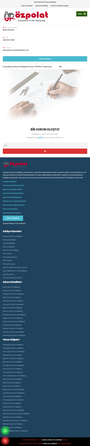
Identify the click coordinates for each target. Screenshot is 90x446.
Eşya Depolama (8, 274)
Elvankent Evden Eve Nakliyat (13, 332)
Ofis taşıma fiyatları (10, 209)
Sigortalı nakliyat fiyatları (12, 189)
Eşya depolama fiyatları (12, 213)
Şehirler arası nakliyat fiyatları (14, 201)
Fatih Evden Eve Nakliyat (12, 297)
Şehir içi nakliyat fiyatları (12, 197)
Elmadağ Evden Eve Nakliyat (13, 400)
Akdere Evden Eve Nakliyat (12, 308)
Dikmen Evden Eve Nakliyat (13, 311)
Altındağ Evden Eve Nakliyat (13, 345)
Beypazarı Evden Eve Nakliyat (13, 389)
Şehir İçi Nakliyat (27, 6)
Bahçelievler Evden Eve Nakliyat (14, 315)
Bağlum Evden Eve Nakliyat (13, 318)
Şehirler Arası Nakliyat (11, 250)
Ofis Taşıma (7, 254)
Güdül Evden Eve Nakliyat (12, 407)
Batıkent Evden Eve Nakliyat (13, 328)
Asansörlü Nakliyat (41, 6)
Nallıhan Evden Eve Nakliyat (13, 424)
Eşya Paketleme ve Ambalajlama (15, 271)
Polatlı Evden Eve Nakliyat (12, 427)
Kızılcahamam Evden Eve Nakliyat (15, 420)
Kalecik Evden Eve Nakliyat (12, 417)
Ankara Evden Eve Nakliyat (12, 236)
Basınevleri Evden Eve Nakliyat (14, 321)
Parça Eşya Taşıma (10, 257)
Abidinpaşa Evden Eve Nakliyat (14, 335)
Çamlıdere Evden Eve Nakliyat (14, 393)
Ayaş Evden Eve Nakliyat (12, 383)
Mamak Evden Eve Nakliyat (13, 362)
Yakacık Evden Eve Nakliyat (13, 372)
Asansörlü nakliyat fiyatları (13, 193)
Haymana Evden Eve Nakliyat (13, 410)
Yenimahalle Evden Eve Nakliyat (14, 376)
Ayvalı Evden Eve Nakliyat (12, 290)
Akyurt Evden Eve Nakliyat (12, 379)
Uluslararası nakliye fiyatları (14, 205)
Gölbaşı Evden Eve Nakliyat (12, 355)
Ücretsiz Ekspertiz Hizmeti (12, 278)
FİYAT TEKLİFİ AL (12, 218)
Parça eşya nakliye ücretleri (13, 185)
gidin (40, 137)
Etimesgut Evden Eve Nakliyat (14, 351)
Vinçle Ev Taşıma (9, 264)
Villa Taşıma (7, 260)
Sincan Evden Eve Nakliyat (12, 369)
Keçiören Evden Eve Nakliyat (13, 358)
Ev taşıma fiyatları (10, 181)
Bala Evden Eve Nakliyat (11, 386)
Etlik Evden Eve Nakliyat (11, 287)
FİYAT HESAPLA (45, 59)
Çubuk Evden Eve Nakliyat (12, 396)
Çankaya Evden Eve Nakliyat (13, 348)
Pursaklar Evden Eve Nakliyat (13, 365)
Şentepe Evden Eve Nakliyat (13, 301)
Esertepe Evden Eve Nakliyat (13, 304)
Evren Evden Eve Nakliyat (12, 403)
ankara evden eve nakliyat (52, 440)
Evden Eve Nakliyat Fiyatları (60, 6)
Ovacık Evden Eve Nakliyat (12, 325)
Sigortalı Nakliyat (9, 243)
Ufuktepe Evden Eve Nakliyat (13, 294)
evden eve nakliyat (50, 443)
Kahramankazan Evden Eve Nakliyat (16, 414)
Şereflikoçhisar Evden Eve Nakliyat (15, 431)
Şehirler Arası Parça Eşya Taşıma (15, 267)
